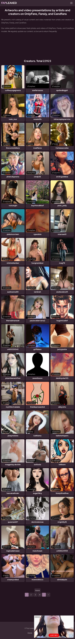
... (44, 595)
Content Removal (41, 633)
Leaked (9, 3)
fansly (31, 144)
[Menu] (71, 3)
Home (37, 590)
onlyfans (8, 86)
